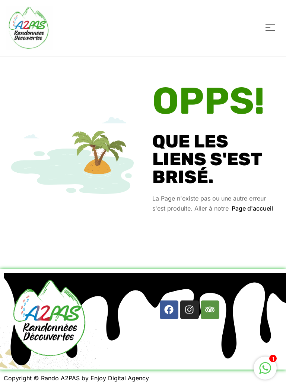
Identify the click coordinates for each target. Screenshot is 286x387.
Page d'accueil (252, 208)
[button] (189, 285)
